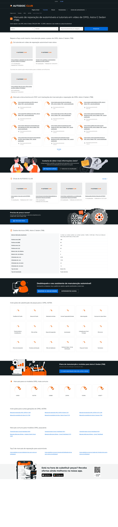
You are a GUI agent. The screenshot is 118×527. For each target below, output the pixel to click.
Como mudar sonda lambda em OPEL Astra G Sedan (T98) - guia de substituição (94, 103)
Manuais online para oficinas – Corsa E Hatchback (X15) (58, 434)
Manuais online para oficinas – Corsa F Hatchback (91, 434)
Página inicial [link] (13, 13)
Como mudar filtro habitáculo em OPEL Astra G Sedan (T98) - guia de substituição (29, 114)
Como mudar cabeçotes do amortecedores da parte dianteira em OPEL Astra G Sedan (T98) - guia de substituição (29, 127)
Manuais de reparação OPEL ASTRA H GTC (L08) (90, 412)
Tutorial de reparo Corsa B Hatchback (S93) (20, 431)
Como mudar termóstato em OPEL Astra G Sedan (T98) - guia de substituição (28, 103)
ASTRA (29, 13)
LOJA (56, 1)
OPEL (25, 13)
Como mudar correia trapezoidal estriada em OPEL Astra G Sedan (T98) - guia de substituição (95, 138)
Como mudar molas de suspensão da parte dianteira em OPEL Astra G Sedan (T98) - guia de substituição (95, 115)
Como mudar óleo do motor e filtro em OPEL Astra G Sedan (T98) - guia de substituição (61, 114)
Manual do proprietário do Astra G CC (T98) (20, 415)
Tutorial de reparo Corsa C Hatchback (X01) (55, 431)
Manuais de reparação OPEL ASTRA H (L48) (20, 412)
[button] (62, 9)
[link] (35, 9)
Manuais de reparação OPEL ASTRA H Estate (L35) (57, 412)
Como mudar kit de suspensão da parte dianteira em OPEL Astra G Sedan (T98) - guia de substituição (62, 139)
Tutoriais (19, 13)
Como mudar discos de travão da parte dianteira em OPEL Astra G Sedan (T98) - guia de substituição (29, 139)
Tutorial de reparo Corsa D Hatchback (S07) (89, 431)
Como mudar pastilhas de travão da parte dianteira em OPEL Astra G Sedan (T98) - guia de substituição (95, 127)
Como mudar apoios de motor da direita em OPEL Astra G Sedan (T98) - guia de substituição (62, 103)
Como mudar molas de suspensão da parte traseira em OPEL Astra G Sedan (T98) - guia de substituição (62, 127)
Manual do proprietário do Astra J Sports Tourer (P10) (57, 415)
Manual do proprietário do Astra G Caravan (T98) (90, 415)
